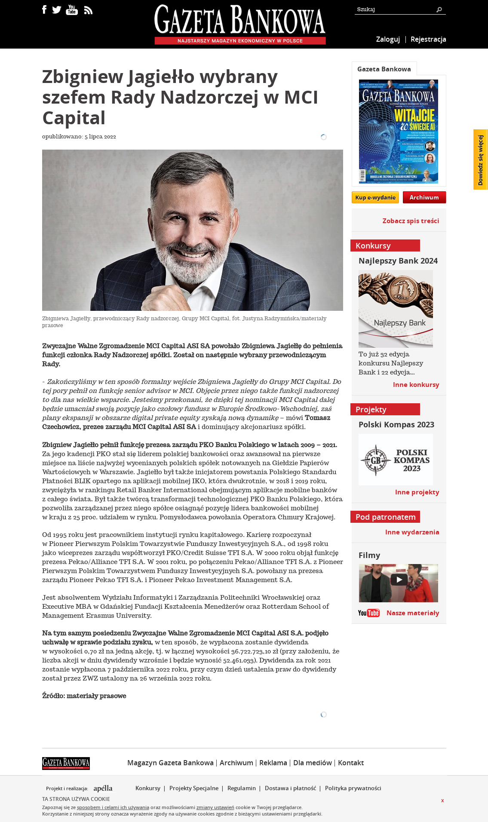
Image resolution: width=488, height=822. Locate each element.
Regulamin (241, 788)
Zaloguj (388, 39)
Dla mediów (312, 762)
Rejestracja (428, 39)
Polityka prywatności (353, 788)
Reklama (273, 762)
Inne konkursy (416, 384)
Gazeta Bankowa (384, 69)
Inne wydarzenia (412, 532)
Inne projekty (417, 492)
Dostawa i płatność (290, 788)
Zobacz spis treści (411, 220)
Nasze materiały (413, 612)
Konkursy (147, 788)
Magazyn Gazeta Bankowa (170, 762)
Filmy (369, 555)
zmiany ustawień (215, 807)
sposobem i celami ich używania (113, 807)
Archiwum (424, 197)
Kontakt (351, 762)
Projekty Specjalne (193, 788)
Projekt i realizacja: (67, 788)
